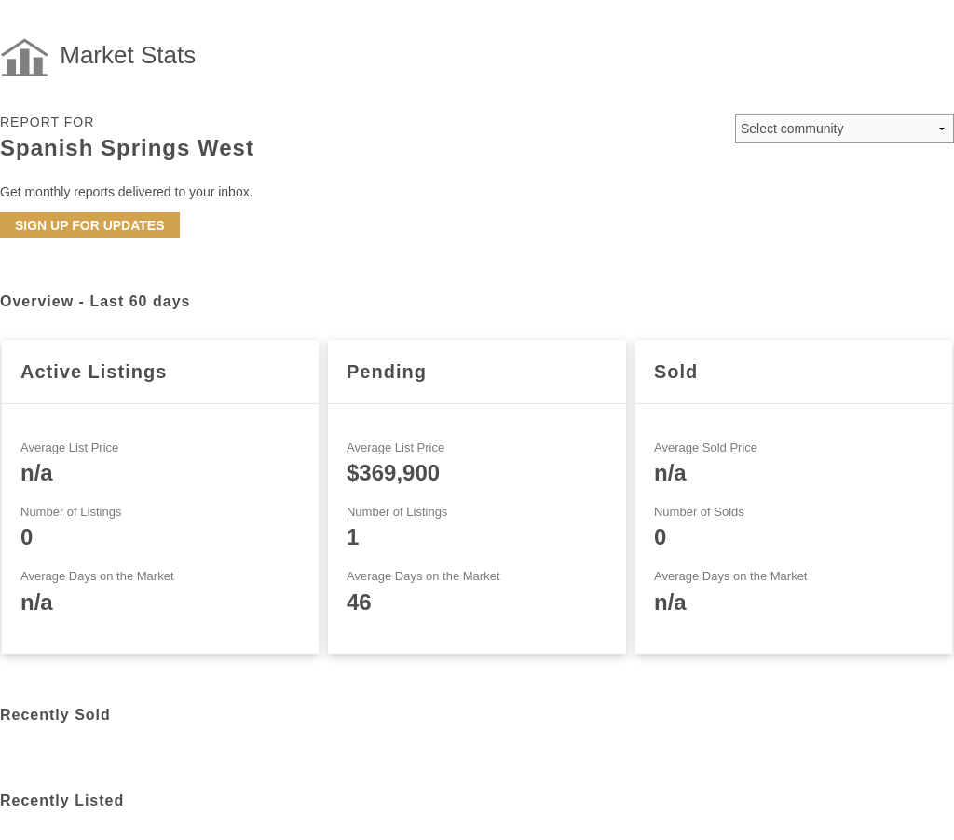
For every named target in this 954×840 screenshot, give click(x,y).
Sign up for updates (90, 225)
